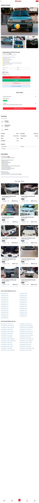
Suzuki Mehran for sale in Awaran (7, 346)
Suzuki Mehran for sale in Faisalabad (26, 327)
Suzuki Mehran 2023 (23, 295)
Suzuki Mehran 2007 (23, 310)
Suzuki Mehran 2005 (23, 312)
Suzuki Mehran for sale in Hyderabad (26, 335)
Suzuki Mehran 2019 (23, 299)
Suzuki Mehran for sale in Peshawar (7, 327)
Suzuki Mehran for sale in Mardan (7, 333)
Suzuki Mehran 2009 (23, 308)
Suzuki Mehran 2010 (4, 308)
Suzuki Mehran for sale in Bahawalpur (8, 350)
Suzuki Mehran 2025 (23, 293)
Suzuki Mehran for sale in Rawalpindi (26, 325)
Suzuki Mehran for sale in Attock (25, 344)
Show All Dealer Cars (19, 108)
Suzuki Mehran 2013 (23, 304)
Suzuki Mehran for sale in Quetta (25, 329)
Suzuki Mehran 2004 (4, 314)
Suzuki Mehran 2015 (23, 302)
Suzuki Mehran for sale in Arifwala (26, 342)
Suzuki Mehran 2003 (23, 314)
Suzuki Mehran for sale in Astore (7, 344)
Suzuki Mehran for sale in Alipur (6, 342)
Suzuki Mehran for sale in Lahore (25, 323)
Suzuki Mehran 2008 (4, 310)
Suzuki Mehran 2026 (4, 293)
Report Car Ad (16, 83)
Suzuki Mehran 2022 (4, 297)
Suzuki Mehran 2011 (23, 306)
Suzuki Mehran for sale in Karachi (7, 323)
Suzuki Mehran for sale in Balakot (26, 350)
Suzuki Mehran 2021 (23, 297)
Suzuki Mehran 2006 (4, 312)
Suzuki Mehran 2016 (4, 302)
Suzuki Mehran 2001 (23, 315)
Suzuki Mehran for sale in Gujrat (6, 335)
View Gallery (33, 9)
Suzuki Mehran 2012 (4, 306)
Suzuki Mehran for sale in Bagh (6, 348)
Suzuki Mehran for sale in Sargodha (7, 331)
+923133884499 (16, 77)
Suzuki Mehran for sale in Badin (25, 346)
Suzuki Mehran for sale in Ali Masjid (26, 340)
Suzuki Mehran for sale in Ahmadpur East (8, 340)
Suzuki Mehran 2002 (4, 315)
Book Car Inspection (16, 86)
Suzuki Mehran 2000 (4, 317)
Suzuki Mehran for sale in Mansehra (26, 333)
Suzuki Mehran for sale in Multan (7, 329)
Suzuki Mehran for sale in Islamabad (7, 325)
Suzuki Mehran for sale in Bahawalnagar (27, 348)
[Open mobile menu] (0, 1)
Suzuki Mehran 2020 (4, 299)
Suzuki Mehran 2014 (4, 304)
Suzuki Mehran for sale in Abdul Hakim (26, 338)
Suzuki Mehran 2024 (4, 295)
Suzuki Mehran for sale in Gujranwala (26, 331)
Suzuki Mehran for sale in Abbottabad (8, 338)
